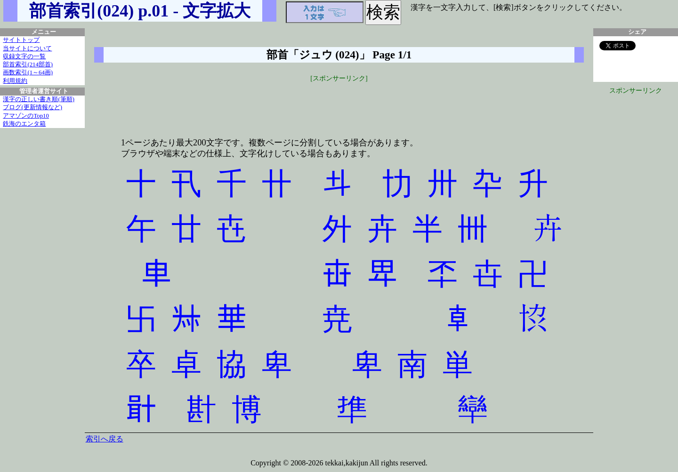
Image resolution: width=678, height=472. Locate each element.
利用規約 (15, 81)
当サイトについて (27, 48)
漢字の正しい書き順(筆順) (38, 99)
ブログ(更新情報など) (32, 107)
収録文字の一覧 (24, 56)
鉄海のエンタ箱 (24, 123)
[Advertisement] (339, 104)
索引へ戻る (104, 439)
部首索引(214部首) (28, 64)
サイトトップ (21, 40)
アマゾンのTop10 (26, 115)
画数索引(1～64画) (28, 72)
